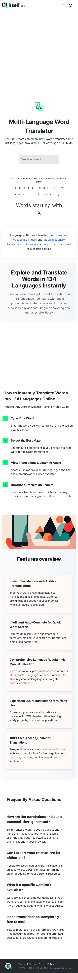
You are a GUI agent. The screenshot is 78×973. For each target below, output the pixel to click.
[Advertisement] (39, 50)
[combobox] (39, 159)
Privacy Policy (46, 964)
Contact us (67, 968)
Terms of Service (27, 964)
